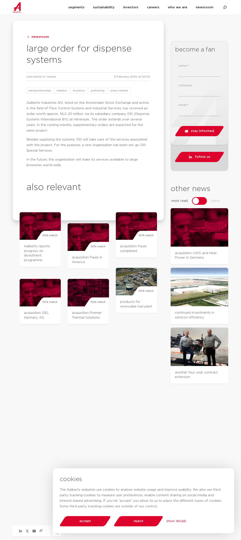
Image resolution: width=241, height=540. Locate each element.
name (184, 66)
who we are (177, 7)
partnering (98, 90)
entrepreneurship (39, 90)
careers (153, 7)
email (183, 105)
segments (76, 7)
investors (130, 7)
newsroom (204, 7)
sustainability (104, 7)
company (185, 85)
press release (119, 90)
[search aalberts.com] (225, 7)
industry (62, 90)
